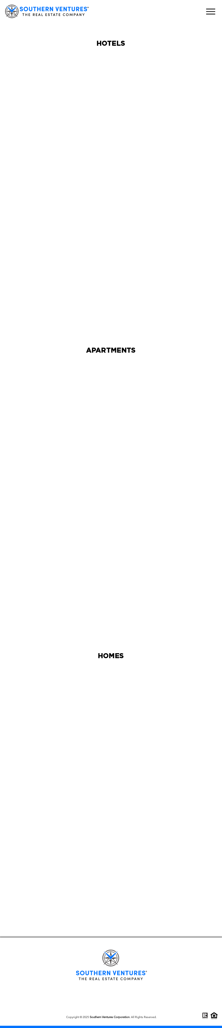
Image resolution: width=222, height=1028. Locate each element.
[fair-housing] (214, 1015)
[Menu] (210, 11)
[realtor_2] (205, 1015)
